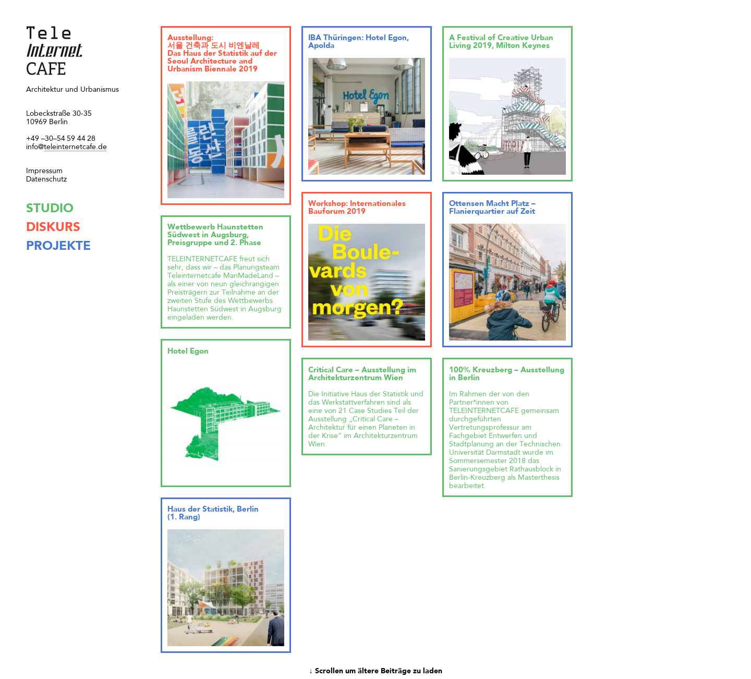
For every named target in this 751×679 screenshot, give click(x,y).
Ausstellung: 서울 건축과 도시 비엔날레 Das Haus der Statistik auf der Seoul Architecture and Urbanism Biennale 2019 (222, 54)
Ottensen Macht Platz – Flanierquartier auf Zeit (492, 208)
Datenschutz (46, 179)
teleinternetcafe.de (66, 147)
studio (50, 209)
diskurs (53, 228)
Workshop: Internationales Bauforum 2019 (357, 208)
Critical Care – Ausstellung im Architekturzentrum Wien (362, 374)
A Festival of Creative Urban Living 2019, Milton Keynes (501, 42)
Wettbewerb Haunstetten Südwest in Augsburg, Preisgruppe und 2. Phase (215, 235)
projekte (58, 246)
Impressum (44, 171)
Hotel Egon (188, 352)
